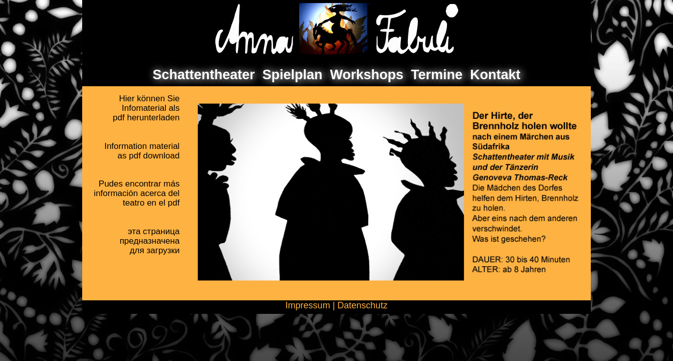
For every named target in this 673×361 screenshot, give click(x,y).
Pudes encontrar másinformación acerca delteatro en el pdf (136, 193)
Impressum (308, 305)
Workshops (367, 74)
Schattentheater (203, 74)
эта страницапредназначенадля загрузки (150, 241)
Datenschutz (362, 305)
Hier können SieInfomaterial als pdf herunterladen (146, 108)
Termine (437, 74)
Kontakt (495, 74)
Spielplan (292, 74)
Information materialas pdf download (141, 150)
